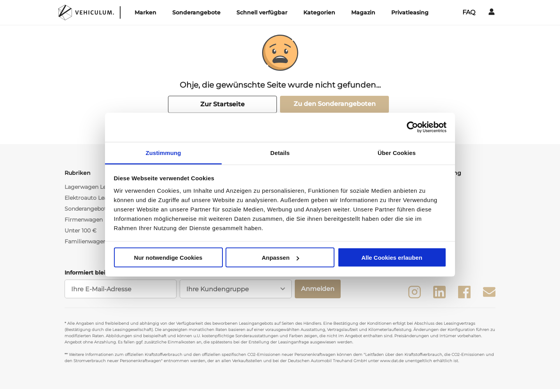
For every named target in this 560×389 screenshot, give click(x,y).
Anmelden (317, 288)
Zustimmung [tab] (163, 152)
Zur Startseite (222, 104)
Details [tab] (280, 152)
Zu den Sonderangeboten (335, 103)
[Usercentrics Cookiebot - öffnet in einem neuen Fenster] (412, 127)
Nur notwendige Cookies (168, 257)
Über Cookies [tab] (397, 152)
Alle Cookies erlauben (391, 257)
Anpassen (280, 257)
